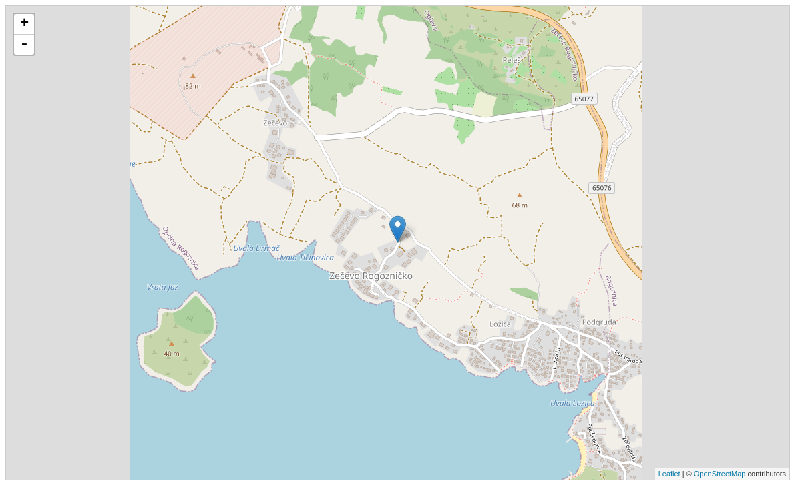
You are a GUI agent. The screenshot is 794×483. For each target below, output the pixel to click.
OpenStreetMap (720, 474)
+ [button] (24, 24)
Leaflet (669, 474)
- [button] (24, 45)
